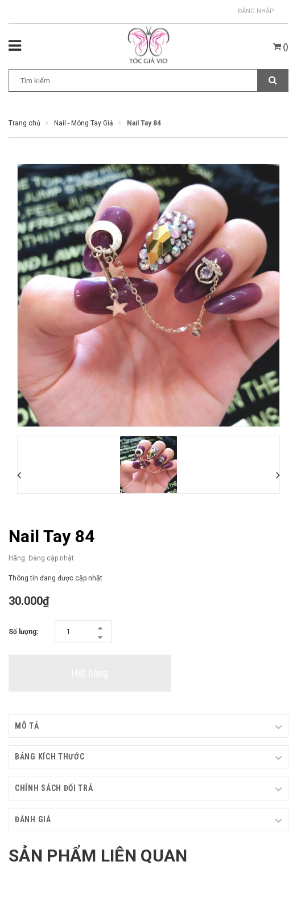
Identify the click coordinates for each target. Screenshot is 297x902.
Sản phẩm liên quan (98, 856)
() (280, 46)
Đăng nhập (256, 11)
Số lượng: (23, 632)
